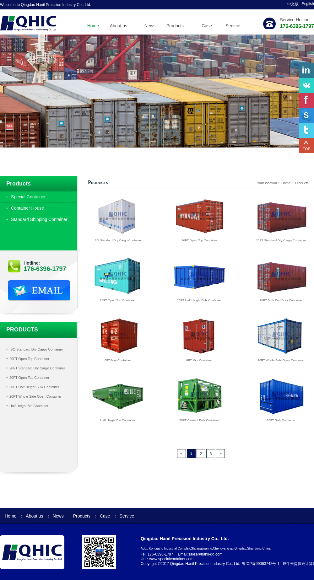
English (308, 4)
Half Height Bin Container (28, 406)
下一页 (220, 453)
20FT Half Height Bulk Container (34, 387)
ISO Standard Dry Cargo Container (36, 349)
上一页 (181, 453)
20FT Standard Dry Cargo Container (37, 368)
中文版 (293, 4)
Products (301, 183)
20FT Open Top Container (29, 359)
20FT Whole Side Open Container (35, 396)
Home (93, 25)
